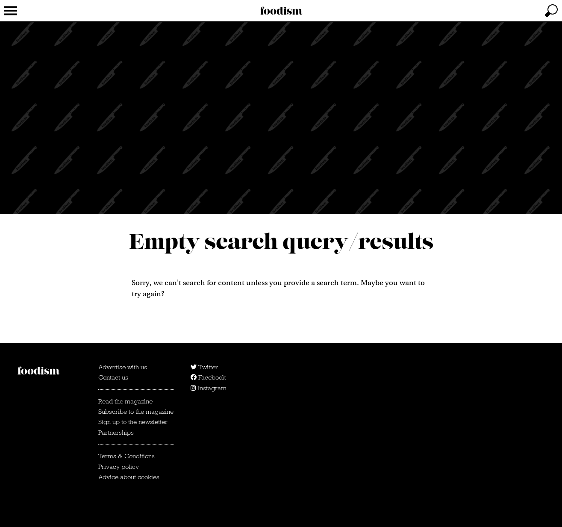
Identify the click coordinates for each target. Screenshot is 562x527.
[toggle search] (551, 10)
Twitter (204, 367)
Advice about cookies (128, 477)
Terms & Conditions (126, 456)
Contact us (113, 377)
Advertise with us (122, 367)
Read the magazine (125, 401)
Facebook (208, 377)
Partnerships (116, 432)
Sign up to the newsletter (133, 422)
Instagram (209, 388)
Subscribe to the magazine (136, 411)
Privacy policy (118, 467)
